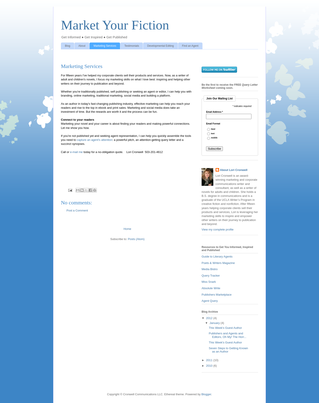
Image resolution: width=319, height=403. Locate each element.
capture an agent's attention (94, 139)
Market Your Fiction (115, 25)
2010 (209, 365)
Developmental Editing (160, 45)
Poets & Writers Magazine (218, 263)
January (215, 323)
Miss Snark (209, 281)
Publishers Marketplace (216, 294)
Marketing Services (104, 45)
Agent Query (210, 300)
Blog (67, 45)
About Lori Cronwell (233, 170)
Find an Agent (190, 45)
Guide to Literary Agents (217, 256)
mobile (214, 138)
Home (127, 229)
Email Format (213, 124)
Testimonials (131, 45)
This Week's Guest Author (225, 327)
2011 (209, 360)
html (213, 129)
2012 (209, 318)
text (213, 134)
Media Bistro (210, 269)
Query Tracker (211, 275)
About (81, 45)
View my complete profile (217, 229)
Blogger (206, 394)
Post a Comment (77, 210)
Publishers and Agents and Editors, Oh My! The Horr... (227, 335)
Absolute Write (211, 288)
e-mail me (76, 152)
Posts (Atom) (136, 239)
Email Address (214, 112)
